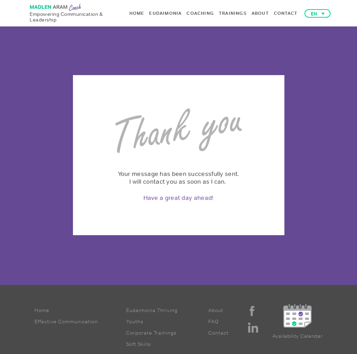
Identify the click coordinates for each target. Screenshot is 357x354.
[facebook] (252, 311)
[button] (317, 13)
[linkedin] (253, 328)
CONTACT (285, 13)
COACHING (200, 13)
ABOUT (260, 13)
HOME (136, 13)
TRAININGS (233, 13)
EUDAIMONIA (165, 13)
